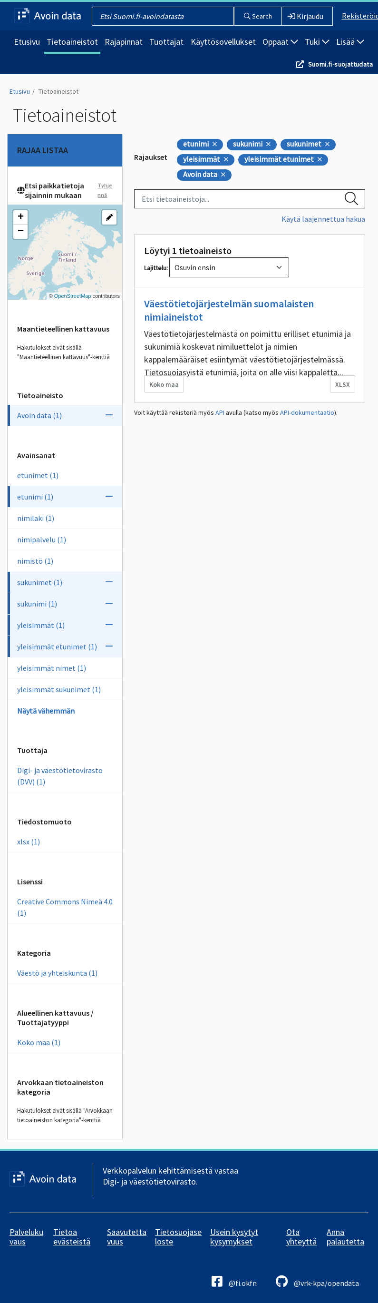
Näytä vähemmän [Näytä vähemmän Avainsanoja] (46, 710)
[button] (20, 217)
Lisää (350, 41)
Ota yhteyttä (301, 1236)
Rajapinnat (124, 41)
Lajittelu (155, 268)
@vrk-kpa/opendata (317, 1281)
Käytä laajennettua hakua (323, 219)
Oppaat (280, 41)
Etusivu (27, 41)
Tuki (317, 41)
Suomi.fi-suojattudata (340, 64)
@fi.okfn (234, 1281)
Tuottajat (166, 41)
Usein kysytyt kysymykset (234, 1236)
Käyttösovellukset (223, 41)
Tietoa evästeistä (71, 1236)
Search (258, 16)
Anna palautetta (345, 1236)
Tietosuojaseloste (178, 1236)
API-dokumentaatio (307, 412)
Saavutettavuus (126, 1236)
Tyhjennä (104, 190)
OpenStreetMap (72, 296)
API (219, 412)
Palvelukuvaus (26, 1236)
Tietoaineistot (72, 41)
